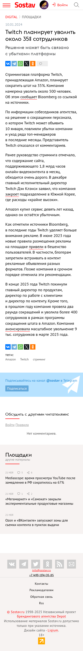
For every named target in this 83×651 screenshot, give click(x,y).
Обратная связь (41, 597)
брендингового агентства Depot (41, 616)
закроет (12, 194)
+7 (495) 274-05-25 (41, 575)
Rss (41, 603)
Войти (10, 424)
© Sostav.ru (16, 612)
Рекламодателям (41, 590)
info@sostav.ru (41, 570)
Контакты (41, 584)
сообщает (28, 96)
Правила (22, 424)
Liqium (53, 630)
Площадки (18, 454)
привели (36, 246)
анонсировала (17, 328)
